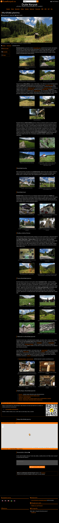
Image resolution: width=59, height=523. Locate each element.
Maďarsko (32, 9)
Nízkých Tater (30, 89)
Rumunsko (37, 9)
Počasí (4, 55)
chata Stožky (26, 351)
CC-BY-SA (55, 447)
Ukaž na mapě (5, 48)
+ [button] (2, 425)
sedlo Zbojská (37, 90)
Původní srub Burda (29, 344)
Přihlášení (55, 1)
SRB (42, 9)
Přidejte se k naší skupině (37, 505)
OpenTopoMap (52, 447)
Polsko (22, 9)
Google (20, 448)
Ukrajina (27, 9)
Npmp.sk (20, 394)
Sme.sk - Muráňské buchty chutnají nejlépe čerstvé (29, 395)
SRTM (45, 447)
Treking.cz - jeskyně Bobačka (25, 397)
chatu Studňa (44, 350)
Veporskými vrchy (49, 85)
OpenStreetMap (41, 447)
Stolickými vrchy (31, 88)
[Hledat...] (29, 1)
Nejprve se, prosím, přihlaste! (37, 466)
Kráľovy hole (44, 89)
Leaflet (34, 447)
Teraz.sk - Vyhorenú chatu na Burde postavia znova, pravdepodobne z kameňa (35, 398)
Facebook (43, 472)
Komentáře (5, 51)
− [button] (2, 427)
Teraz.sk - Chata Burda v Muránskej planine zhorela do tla (30, 399)
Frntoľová (43, 351)
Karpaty (8, 9)
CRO (45, 9)
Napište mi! (33, 512)
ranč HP (28, 355)
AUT (49, 9)
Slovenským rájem (48, 88)
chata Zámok (51, 342)
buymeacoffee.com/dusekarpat (12, 409)
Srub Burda (39, 342)
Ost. (52, 9)
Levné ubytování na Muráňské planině (39, 500)
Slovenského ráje (37, 47)
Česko (12, 9)
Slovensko (17, 9)
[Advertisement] (37, 485)
